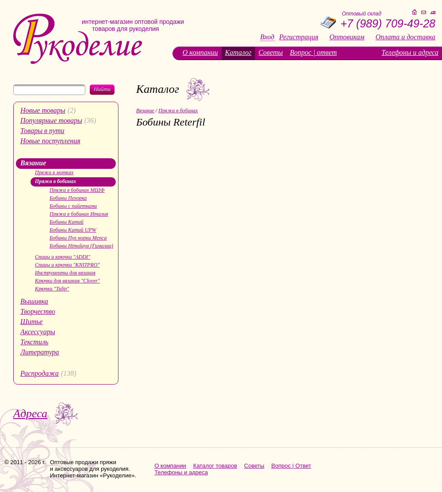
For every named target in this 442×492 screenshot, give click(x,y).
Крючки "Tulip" (52, 289)
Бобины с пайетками (73, 206)
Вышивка (34, 301)
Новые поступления (50, 141)
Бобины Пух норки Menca (78, 238)
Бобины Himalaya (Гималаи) (81, 246)
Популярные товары (51, 120)
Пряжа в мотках (54, 172)
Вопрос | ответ (313, 52)
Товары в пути (42, 130)
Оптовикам (346, 37)
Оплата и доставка (405, 37)
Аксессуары (37, 332)
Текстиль (34, 342)
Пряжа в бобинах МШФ (77, 190)
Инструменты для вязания (65, 273)
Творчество (37, 311)
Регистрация (299, 37)
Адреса (30, 413)
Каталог (238, 52)
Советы (271, 52)
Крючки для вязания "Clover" (67, 281)
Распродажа (39, 373)
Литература (39, 352)
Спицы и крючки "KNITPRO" (67, 265)
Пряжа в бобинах (55, 181)
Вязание (33, 163)
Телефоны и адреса (409, 52)
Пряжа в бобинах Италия (79, 214)
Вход (267, 37)
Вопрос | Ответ (291, 465)
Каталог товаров (215, 465)
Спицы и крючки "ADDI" (62, 257)
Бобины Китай (67, 222)
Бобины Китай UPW (73, 230)
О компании (200, 52)
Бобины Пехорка (68, 198)
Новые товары (42, 110)
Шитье (31, 321)
